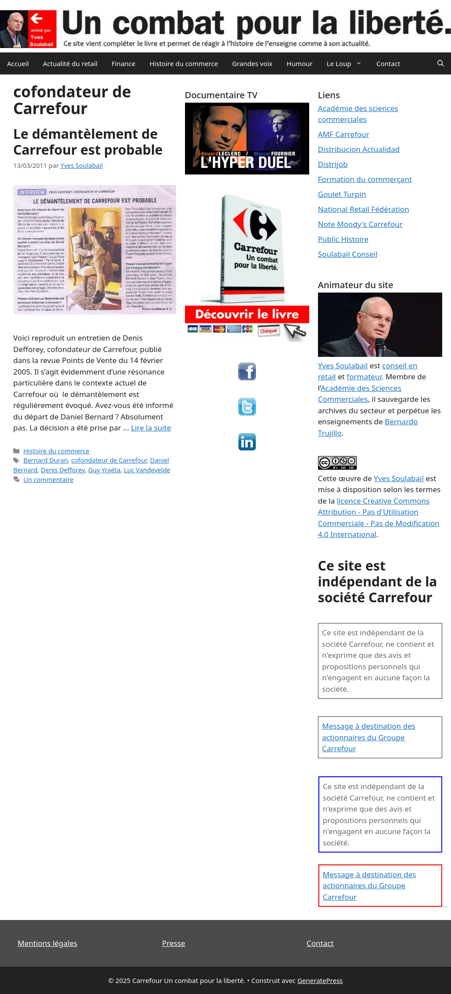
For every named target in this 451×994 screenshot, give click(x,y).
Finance (123, 63)
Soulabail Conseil (347, 254)
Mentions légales (47, 943)
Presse (173, 943)
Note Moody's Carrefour (360, 224)
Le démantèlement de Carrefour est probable (88, 142)
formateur (364, 376)
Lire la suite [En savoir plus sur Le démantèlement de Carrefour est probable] (151, 428)
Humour (300, 63)
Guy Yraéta (104, 470)
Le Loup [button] (348, 63)
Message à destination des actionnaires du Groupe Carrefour (368, 737)
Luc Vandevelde (147, 470)
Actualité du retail (70, 63)
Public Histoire (343, 239)
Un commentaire (48, 479)
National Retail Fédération (363, 209)
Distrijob (333, 164)
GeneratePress (320, 980)
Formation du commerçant (365, 179)
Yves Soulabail (399, 478)
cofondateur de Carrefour (109, 460)
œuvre (349, 478)
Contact (388, 63)
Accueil (18, 63)
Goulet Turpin (342, 194)
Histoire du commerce (183, 63)
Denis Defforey (63, 470)
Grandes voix (252, 63)
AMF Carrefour (344, 134)
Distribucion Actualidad (359, 149)
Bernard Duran (45, 460)
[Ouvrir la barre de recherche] (440, 63)
